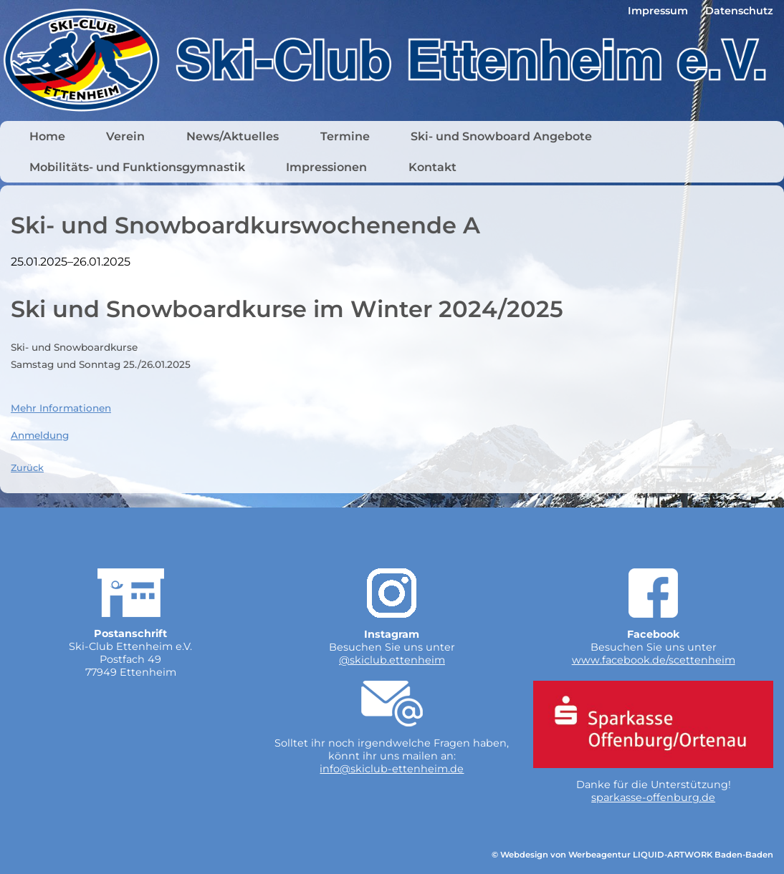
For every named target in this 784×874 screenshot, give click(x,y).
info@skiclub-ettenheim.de (392, 768)
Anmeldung (40, 435)
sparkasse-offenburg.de (653, 797)
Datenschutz (739, 10)
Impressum (658, 10)
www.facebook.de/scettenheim (653, 660)
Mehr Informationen (61, 408)
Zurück (27, 467)
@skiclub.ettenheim (392, 660)
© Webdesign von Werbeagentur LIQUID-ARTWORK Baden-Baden (632, 855)
